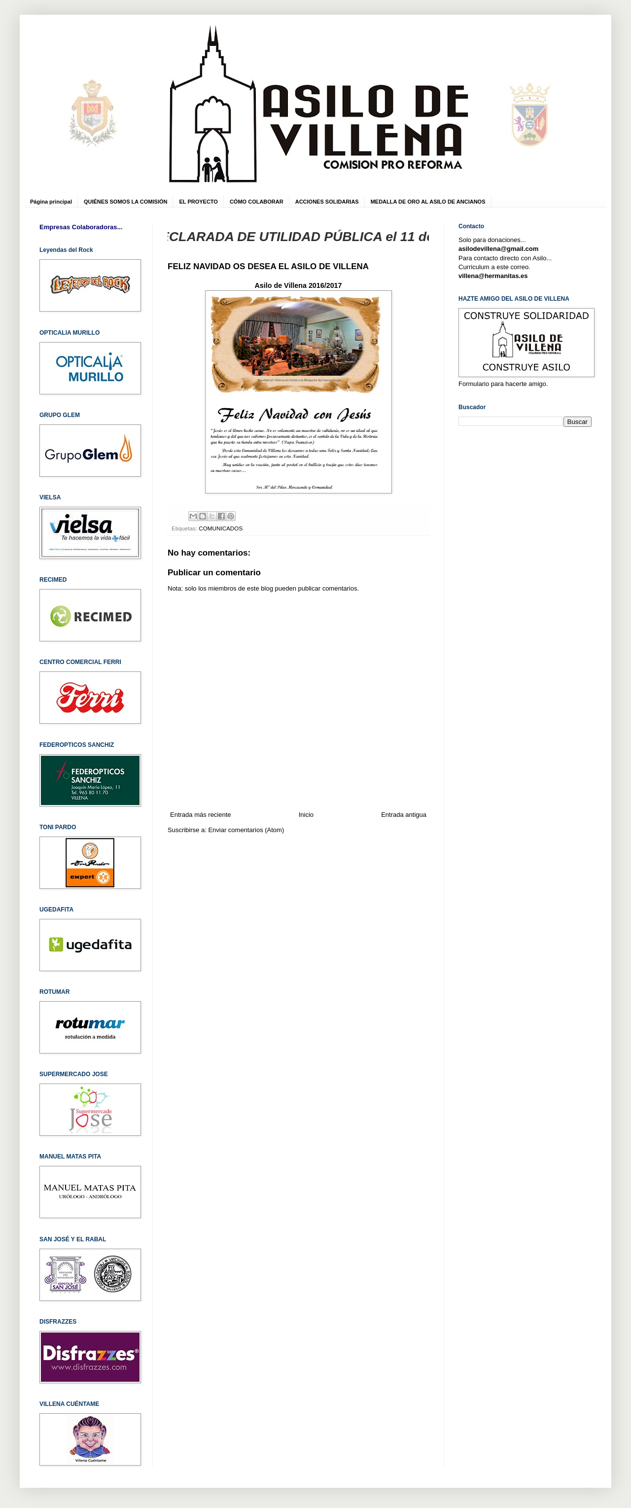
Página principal (51, 202)
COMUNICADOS (221, 528)
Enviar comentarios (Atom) (246, 830)
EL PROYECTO (198, 202)
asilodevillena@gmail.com (498, 248)
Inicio (306, 814)
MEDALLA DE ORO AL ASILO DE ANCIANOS (428, 202)
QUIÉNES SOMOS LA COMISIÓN (126, 202)
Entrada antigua (403, 814)
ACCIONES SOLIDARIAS (327, 202)
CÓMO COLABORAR (256, 202)
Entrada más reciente (200, 814)
